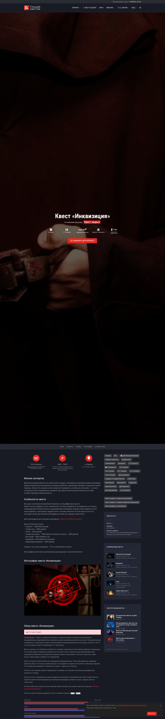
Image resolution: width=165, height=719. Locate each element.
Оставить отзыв (100, 446)
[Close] (160, 705)
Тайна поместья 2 (122, 591)
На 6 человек (124, 467)
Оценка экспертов (32, 467)
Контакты (70, 446)
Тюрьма (108, 455)
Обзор (62, 446)
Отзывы (78, 446)
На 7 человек (122, 471)
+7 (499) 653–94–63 (135, 2)
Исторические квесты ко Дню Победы (126, 616)
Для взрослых (124, 486)
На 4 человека (134, 471)
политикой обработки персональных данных (131, 705)
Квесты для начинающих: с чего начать (125, 639)
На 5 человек (109, 471)
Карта (101, 8)
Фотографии (88, 446)
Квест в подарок (89, 8)
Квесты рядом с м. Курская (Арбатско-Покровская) (121, 502)
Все (115, 455)
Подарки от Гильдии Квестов (114, 479)
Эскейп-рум (131, 479)
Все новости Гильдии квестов (117, 649)
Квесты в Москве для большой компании (127, 631)
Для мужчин (121, 482)
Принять (151, 713)
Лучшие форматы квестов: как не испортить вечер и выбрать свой (126, 624)
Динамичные (126, 459)
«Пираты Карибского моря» (71, 519)
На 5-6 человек (110, 475)
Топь (117, 582)
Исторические (109, 463)
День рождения (124, 475)
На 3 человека (125, 490)
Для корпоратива (111, 490)
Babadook (119, 563)
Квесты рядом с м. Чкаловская (115, 506)
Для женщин (109, 482)
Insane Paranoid (121, 572)
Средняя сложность (111, 459)
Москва (123, 8)
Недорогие (132, 482)
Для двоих (121, 463)
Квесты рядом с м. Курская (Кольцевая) (118, 498)
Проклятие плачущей (123, 554)
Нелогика (78, 222)
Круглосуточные (110, 486)
